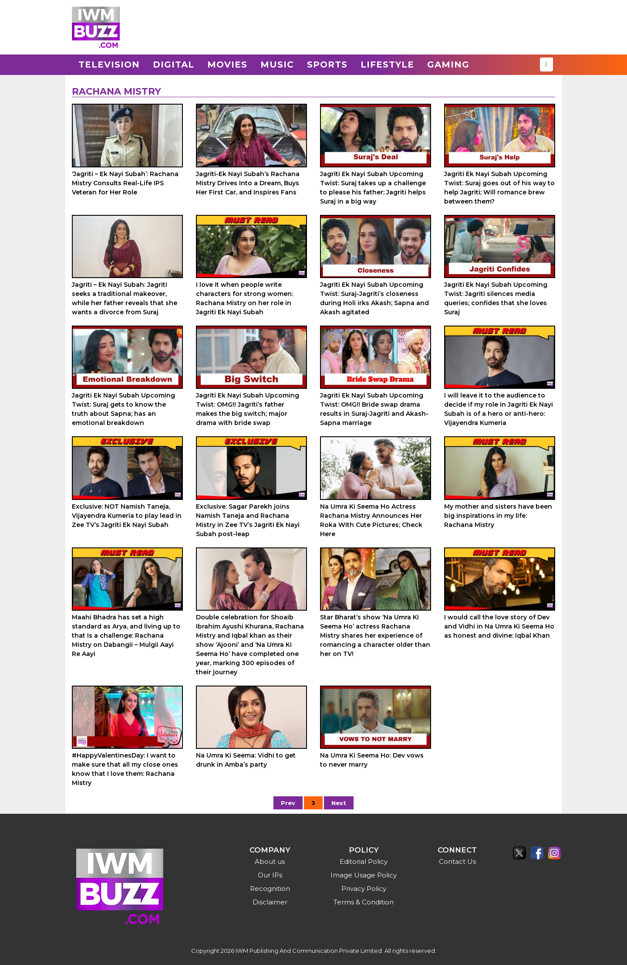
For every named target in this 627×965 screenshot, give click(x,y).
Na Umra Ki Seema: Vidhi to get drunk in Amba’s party (246, 759)
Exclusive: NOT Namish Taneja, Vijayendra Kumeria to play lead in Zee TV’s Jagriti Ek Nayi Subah (127, 516)
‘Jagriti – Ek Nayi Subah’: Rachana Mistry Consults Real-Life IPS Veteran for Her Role (125, 183)
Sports (327, 64)
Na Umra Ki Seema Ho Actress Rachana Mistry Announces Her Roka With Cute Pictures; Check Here (371, 520)
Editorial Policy (364, 861)
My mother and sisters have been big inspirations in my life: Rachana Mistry (498, 516)
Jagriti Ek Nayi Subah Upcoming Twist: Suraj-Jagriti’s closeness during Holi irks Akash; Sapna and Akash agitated (374, 298)
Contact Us (457, 861)
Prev (288, 802)
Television (109, 64)
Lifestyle (387, 64)
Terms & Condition (364, 902)
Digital (173, 64)
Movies (227, 64)
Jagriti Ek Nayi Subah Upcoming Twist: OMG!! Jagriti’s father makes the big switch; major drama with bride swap (247, 409)
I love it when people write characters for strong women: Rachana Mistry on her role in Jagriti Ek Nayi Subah (244, 298)
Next (338, 802)
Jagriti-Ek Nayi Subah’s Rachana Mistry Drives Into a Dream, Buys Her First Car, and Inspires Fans (248, 183)
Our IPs (270, 875)
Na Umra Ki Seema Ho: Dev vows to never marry (372, 759)
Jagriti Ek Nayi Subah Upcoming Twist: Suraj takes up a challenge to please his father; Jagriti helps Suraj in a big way (373, 187)
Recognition (270, 888)
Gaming (448, 64)
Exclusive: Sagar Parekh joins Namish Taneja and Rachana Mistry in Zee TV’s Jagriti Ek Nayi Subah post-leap (248, 520)
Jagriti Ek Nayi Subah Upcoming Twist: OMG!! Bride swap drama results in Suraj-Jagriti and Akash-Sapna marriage (374, 409)
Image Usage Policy (363, 875)
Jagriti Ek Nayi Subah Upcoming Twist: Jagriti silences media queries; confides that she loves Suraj (495, 298)
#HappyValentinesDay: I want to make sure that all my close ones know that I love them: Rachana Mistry (125, 769)
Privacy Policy (363, 888)
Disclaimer (270, 902)
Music (277, 64)
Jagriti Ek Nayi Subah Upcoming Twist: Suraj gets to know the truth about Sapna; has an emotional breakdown (123, 409)
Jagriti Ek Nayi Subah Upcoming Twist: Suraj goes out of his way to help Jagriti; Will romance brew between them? (499, 187)
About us (270, 861)
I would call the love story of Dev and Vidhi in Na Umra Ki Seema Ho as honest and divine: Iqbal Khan (499, 626)
